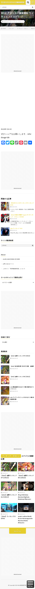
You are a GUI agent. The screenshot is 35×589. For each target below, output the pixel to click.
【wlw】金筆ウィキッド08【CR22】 (20, 376)
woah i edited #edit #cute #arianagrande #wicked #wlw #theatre (25, 519)
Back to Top (17, 531)
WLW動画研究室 (22, 585)
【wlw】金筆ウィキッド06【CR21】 (9, 496)
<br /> (17, 101)
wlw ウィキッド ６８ (16, 228)
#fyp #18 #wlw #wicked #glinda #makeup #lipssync (24, 497)
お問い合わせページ (8, 264)
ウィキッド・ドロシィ (17, 21)
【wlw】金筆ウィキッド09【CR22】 (20, 356)
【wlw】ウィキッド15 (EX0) (9, 517)
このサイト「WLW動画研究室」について (14, 268)
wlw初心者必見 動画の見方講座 (11, 259)
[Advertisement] (17, 52)
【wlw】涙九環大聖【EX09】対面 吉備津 (22, 366)
